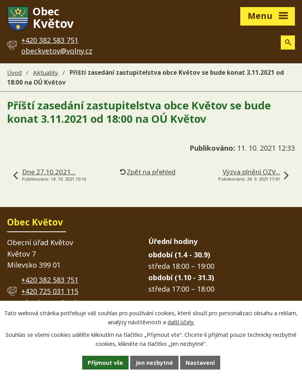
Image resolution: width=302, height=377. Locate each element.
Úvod (14, 72)
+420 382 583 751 (49, 280)
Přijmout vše (105, 362)
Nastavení (200, 362)
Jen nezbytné (154, 362)
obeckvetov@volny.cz (56, 50)
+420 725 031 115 (49, 291)
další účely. (181, 322)
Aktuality (45, 72)
